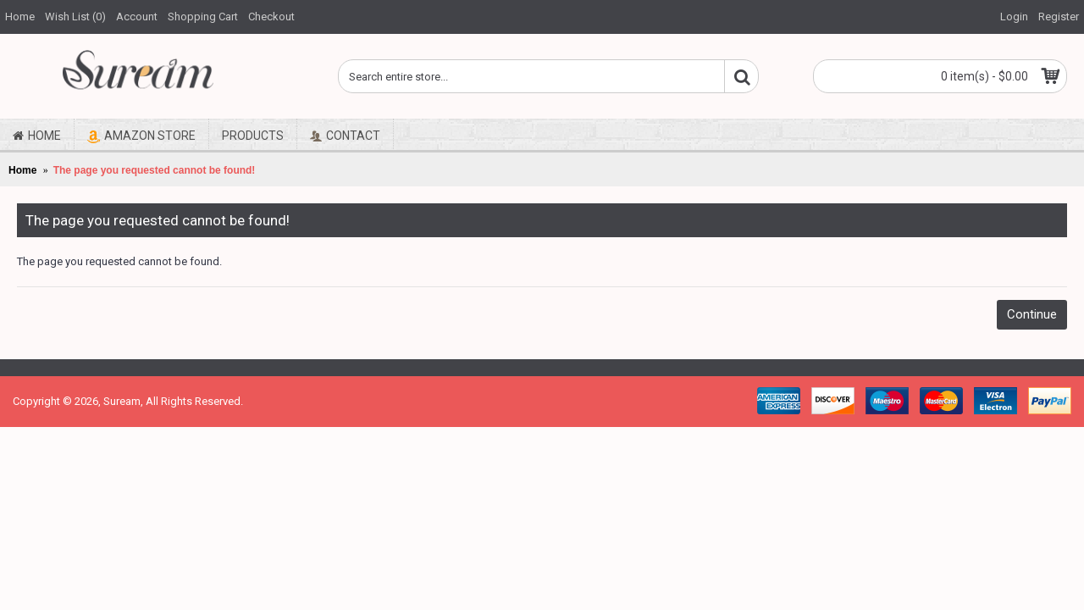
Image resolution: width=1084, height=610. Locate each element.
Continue (1032, 314)
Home (22, 170)
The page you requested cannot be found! (154, 170)
